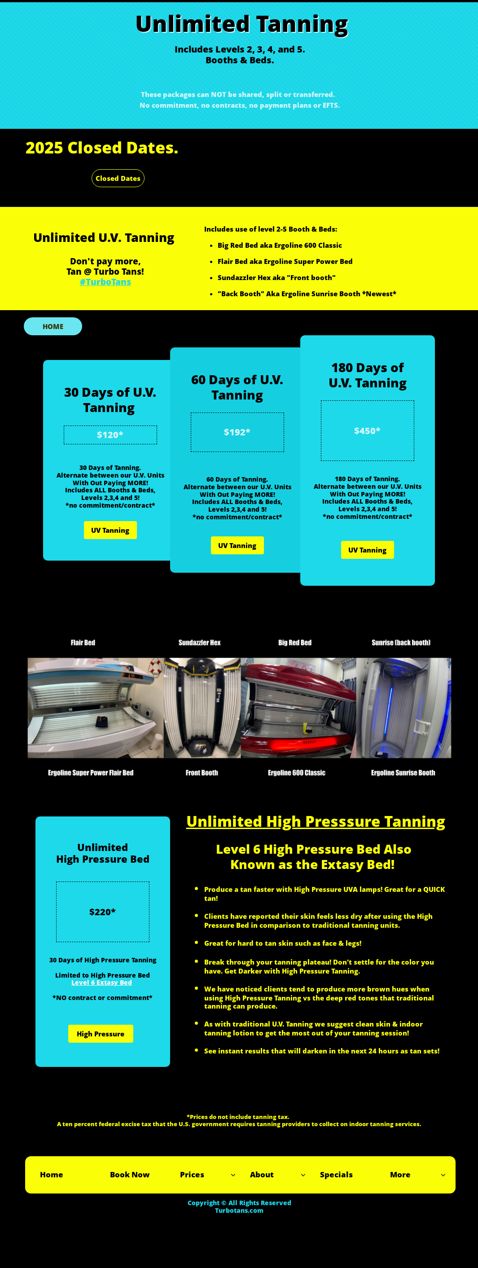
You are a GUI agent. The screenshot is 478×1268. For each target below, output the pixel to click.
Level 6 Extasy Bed (101, 982)
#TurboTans (105, 282)
